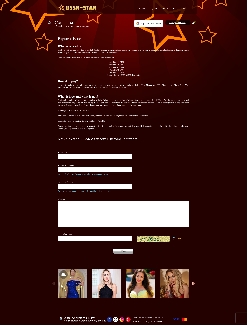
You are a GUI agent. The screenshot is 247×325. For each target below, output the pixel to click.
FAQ (175, 8)
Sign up (153, 8)
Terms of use (138, 317)
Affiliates (158, 321)
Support (186, 8)
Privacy (148, 317)
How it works (139, 321)
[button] (148, 23)
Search (165, 8)
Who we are (158, 317)
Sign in (142, 8)
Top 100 (149, 321)
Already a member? (177, 22)
